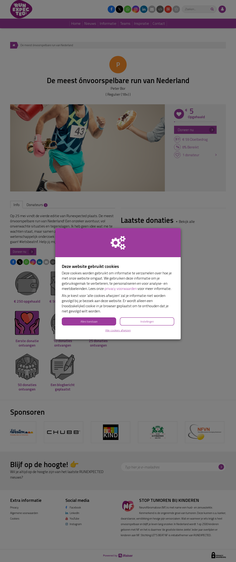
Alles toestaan (89, 321)
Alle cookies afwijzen (118, 330)
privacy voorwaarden (121, 288)
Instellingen (147, 321)
